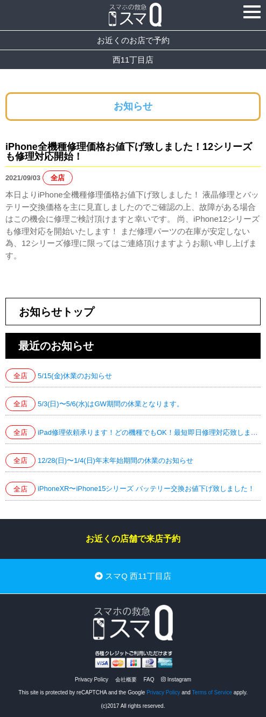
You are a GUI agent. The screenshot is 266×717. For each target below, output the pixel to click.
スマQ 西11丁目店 (133, 576)
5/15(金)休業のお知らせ (75, 376)
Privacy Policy (91, 679)
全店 (58, 178)
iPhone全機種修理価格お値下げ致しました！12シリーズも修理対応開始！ (128, 151)
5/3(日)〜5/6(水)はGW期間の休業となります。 (111, 404)
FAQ (148, 679)
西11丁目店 (133, 59)
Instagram (176, 679)
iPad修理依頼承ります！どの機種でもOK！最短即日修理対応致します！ (151, 432)
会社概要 (126, 679)
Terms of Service (212, 692)
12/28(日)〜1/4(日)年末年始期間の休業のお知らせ (115, 460)
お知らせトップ (56, 312)
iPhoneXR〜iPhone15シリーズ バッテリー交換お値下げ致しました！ (146, 488)
